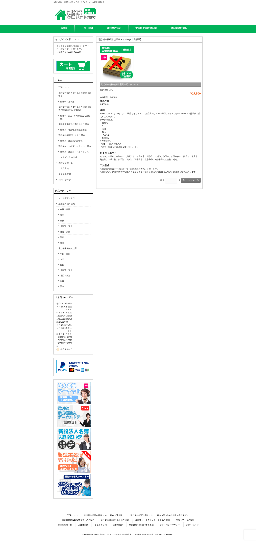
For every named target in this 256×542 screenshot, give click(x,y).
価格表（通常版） (68, 101)
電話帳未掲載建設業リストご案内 (73, 124)
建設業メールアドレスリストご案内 (74, 146)
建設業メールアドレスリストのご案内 (152, 520)
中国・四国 (65, 209)
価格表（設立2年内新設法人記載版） (75, 117)
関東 (62, 243)
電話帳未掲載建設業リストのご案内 (78, 520)
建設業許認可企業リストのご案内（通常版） (104, 515)
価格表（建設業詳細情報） (72, 141)
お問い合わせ (64, 180)
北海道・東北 (66, 226)
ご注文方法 (63, 168)
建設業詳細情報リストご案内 (71, 135)
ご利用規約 (118, 525)
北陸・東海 (65, 232)
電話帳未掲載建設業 (67, 248)
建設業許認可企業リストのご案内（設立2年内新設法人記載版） (160, 515)
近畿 (62, 237)
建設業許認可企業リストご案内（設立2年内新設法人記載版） (74, 108)
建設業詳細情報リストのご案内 (115, 520)
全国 (62, 220)
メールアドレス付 (66, 198)
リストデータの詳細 (67, 157)
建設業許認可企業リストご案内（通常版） (74, 94)
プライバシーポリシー (170, 525)
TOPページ (63, 87)
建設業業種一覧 (65, 163)
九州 (62, 215)
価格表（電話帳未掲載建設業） (74, 130)
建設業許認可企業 (66, 204)
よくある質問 (64, 174)
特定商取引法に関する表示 (141, 525)
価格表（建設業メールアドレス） (75, 152)
